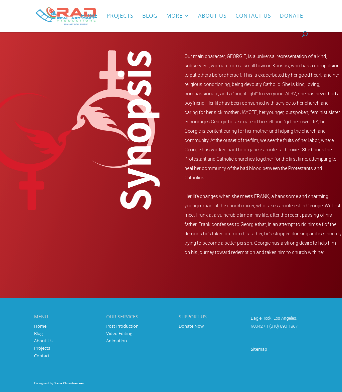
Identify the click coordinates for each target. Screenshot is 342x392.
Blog (150, 16)
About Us (43, 341)
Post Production (122, 326)
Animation (116, 341)
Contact (42, 356)
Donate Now (191, 326)
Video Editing (119, 333)
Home (89, 16)
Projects (120, 16)
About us (212, 16)
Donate (291, 16)
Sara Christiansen (69, 383)
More (174, 16)
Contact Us (253, 16)
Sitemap (259, 349)
